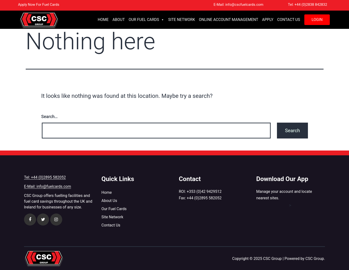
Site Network (181, 19)
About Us (109, 200)
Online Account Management (228, 19)
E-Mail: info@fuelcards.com (47, 186)
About (118, 19)
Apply (267, 19)
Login (317, 19)
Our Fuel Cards (147, 20)
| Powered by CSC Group (303, 258)
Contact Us (288, 19)
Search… (49, 116)
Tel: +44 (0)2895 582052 (45, 177)
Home (103, 19)
